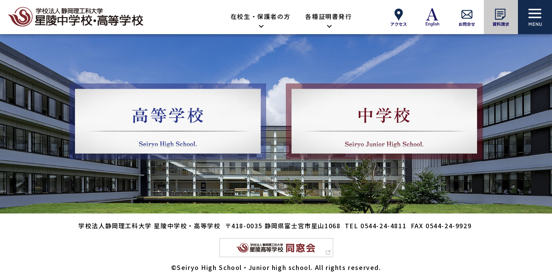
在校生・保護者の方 (260, 16)
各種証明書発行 (328, 16)
